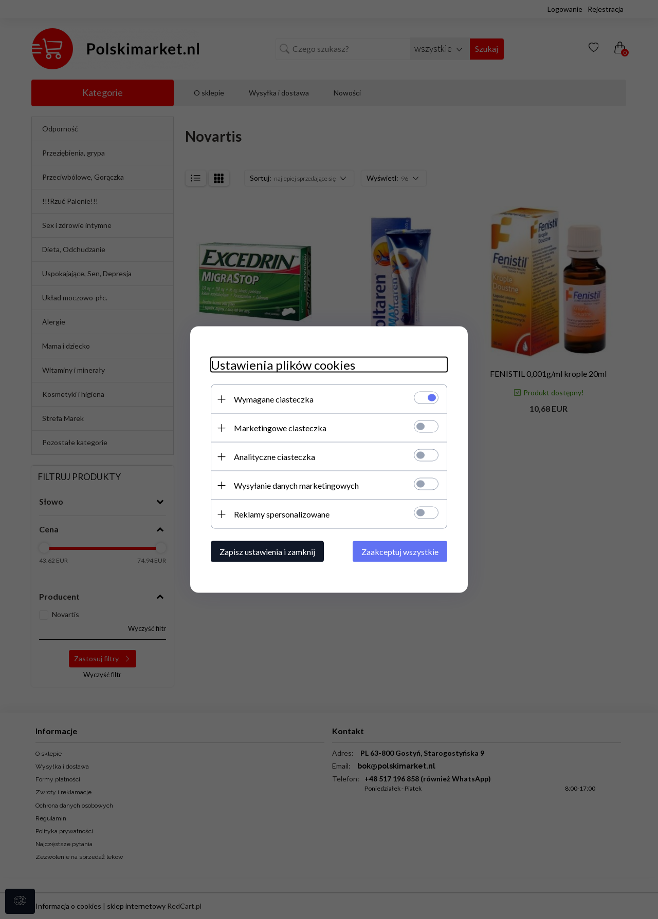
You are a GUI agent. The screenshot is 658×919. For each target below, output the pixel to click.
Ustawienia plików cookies (283, 364)
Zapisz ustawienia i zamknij (267, 552)
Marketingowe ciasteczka (280, 428)
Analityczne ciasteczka (274, 457)
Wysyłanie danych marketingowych (296, 485)
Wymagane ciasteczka (274, 399)
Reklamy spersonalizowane (282, 514)
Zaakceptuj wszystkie (399, 552)
